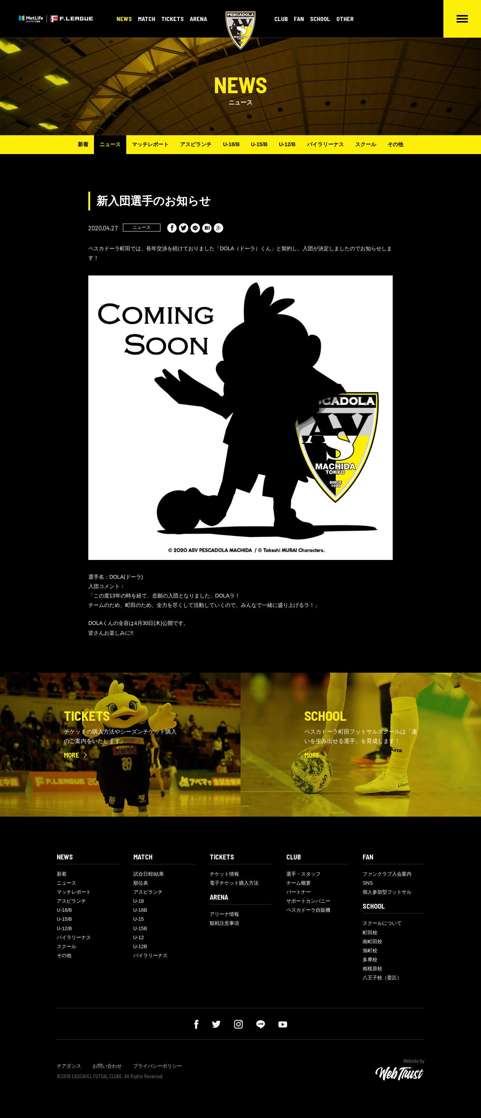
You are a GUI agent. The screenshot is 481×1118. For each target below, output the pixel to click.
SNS (368, 883)
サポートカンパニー (308, 901)
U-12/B (287, 144)
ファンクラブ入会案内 (387, 874)
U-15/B (259, 144)
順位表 (140, 883)
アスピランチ (196, 144)
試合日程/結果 (148, 874)
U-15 (138, 919)
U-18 (138, 901)
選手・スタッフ (303, 874)
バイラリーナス (325, 144)
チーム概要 (298, 883)
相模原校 (372, 968)
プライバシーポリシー (157, 1066)
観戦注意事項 (224, 923)
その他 (395, 144)
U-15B (140, 928)
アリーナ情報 (224, 914)
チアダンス (69, 1066)
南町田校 (372, 941)
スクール (365, 144)
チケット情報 (224, 874)
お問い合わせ (107, 1066)
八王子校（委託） (382, 977)
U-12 (138, 937)
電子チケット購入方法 (234, 883)
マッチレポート (150, 144)
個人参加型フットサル (387, 892)
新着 (83, 144)
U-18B (140, 910)
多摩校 (370, 959)
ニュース (110, 144)
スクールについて (382, 923)
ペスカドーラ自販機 (308, 910)
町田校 (370, 932)
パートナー (298, 892)
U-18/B (231, 144)
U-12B (140, 946)
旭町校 (370, 950)
